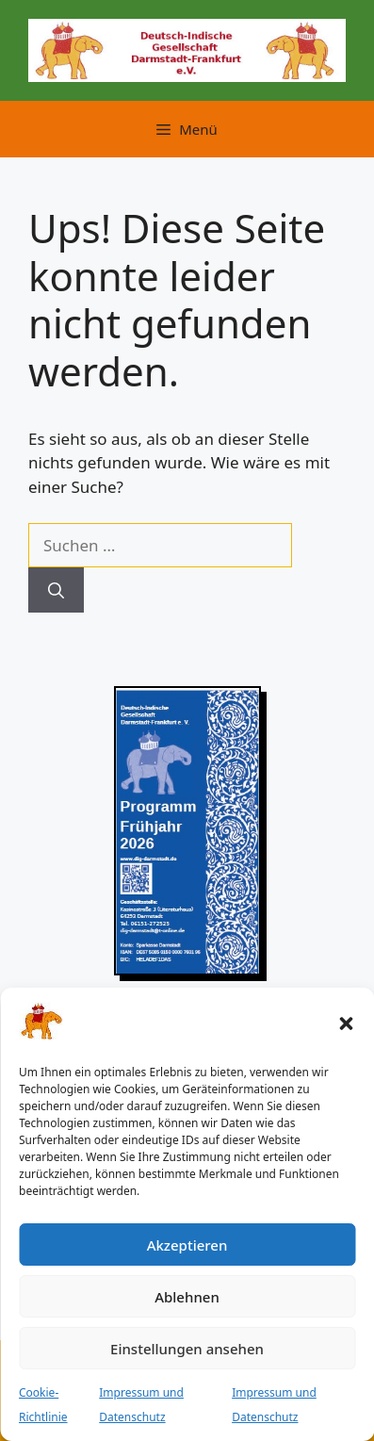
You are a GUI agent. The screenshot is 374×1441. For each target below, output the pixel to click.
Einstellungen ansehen (187, 1348)
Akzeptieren (187, 1245)
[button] (345, 1023)
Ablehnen (187, 1296)
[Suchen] (56, 590)
